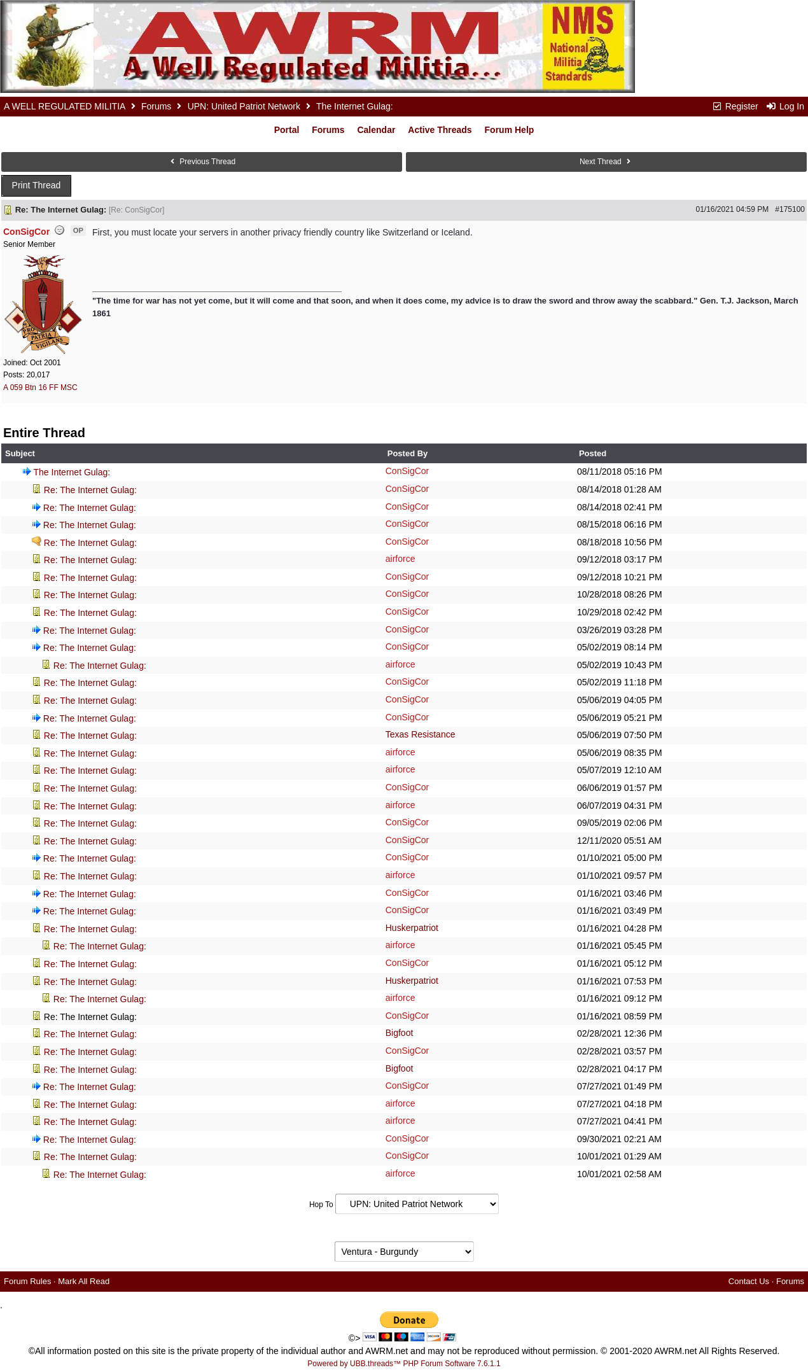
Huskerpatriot (412, 928)
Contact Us (748, 1281)
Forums (156, 106)
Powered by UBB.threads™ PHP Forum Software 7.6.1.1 (403, 1363)
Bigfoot (400, 1033)
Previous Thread (201, 161)
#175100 (790, 209)
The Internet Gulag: (72, 472)
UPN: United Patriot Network (244, 106)
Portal (287, 130)
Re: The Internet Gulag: (90, 490)
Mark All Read (83, 1281)
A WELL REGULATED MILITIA (64, 106)
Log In (785, 106)
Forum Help (509, 130)
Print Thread (36, 185)
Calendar (376, 130)
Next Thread (606, 161)
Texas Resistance (421, 734)
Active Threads (439, 130)
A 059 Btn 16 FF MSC (40, 387)
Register (734, 106)
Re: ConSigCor (136, 210)
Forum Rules (27, 1281)
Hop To (321, 1204)
